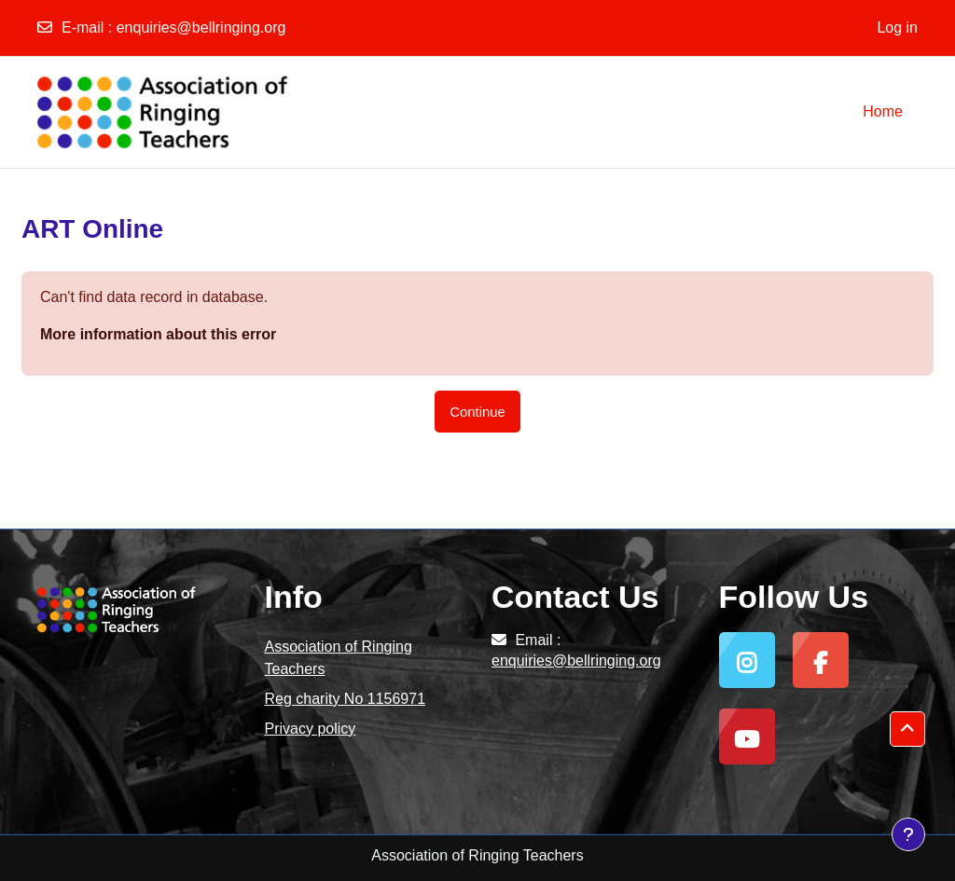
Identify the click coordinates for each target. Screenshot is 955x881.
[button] (907, 729)
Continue (477, 412)
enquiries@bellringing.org (201, 27)
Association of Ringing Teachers (338, 658)
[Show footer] (908, 834)
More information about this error (158, 334)
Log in (897, 27)
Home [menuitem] (883, 111)
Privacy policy (310, 728)
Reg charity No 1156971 (345, 699)
